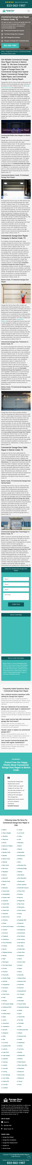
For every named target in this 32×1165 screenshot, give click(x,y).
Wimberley (21, 1068)
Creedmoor (6, 939)
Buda (4, 885)
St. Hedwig (21, 994)
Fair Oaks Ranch (7, 965)
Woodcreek (21, 1075)
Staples (20, 997)
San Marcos (21, 943)
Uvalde (20, 1039)
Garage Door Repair (8, 1137)
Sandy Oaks (21, 949)
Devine (4, 949)
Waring (20, 1052)
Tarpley (20, 1010)
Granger (5, 991)
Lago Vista (6, 1052)
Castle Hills (6, 904)
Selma (20, 972)
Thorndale (21, 1023)
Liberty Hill (6, 1081)
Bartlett (5, 856)
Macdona (20, 843)
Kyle (4, 1039)
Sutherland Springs (23, 1007)
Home (3, 51)
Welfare (20, 1059)
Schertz (20, 965)
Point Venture (22, 910)
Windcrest (21, 1072)
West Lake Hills (22, 1065)
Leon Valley (6, 1078)
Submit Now (16, 604)
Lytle (19, 839)
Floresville (6, 975)
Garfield (5, 981)
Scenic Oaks (21, 962)
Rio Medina (21, 926)
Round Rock (21, 933)
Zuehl (19, 1084)
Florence (5, 972)
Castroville (6, 907)
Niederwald (21, 881)
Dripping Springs (7, 952)
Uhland (20, 1033)
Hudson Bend (6, 1014)
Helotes (5, 1001)
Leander (5, 1065)
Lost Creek (21, 833)
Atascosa (5, 839)
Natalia (20, 872)
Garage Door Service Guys (20, 1154)
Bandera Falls (6, 852)
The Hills (20, 1020)
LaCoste (5, 1049)
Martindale (21, 852)
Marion (20, 849)
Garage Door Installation (9, 1140)
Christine (5, 920)
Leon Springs (6, 1075)
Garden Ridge (6, 978)
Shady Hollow (22, 978)
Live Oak (5, 1084)
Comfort (5, 930)
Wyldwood (21, 1078)
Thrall (19, 1026)
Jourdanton (6, 1026)
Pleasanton (21, 907)
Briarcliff (5, 878)
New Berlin (21, 875)
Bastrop (5, 862)
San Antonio (21, 936)
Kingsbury (5, 1033)
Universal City (22, 1036)
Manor (20, 846)
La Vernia (5, 1043)
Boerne (5, 875)
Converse (5, 933)
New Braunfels (22, 878)
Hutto (4, 1017)
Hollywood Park (7, 1007)
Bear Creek (6, 865)
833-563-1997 (16, 5)
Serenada (20, 975)
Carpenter (5, 901)
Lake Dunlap (6, 1055)
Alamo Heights (7, 833)
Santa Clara (21, 952)
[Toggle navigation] (29, 11)
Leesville (5, 1068)
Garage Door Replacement (10, 1143)
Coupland (5, 936)
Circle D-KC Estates (8, 926)
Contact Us (6, 1145)
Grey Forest (6, 994)
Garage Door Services (12, 51)
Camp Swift (6, 891)
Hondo (4, 1010)
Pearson (20, 897)
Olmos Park (21, 891)
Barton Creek (6, 859)
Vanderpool (21, 1043)
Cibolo (4, 923)
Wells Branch (22, 1062)
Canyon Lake (6, 897)
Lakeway (5, 1062)
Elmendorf (5, 962)
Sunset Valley (22, 1004)
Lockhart (5, 1088)
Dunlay (4, 955)
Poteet (20, 914)
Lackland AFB (6, 1046)
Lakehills (5, 1059)
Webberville (21, 1055)
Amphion (5, 836)
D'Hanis (5, 946)
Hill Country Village (8, 1004)
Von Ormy (21, 1049)
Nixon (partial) (22, 885)
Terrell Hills (21, 1017)
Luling (20, 836)
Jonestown (6, 1023)
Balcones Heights (8, 846)
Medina (20, 859)
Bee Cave (5, 868)
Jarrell (4, 1020)
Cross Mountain (7, 943)
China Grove (6, 917)
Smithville (21, 985)
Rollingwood (21, 930)
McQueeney (21, 856)
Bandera (5, 849)
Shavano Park (22, 981)
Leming (5, 1072)
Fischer (5, 968)
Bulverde (5, 888)
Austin (4, 843)
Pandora (20, 894)
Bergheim (5, 872)
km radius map (16, 634)
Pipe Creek (21, 904)
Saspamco (21, 955)
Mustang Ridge (22, 868)
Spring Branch (22, 991)
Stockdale (21, 1001)
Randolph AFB (22, 920)
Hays (4, 997)
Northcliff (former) (23, 888)
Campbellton (6, 894)
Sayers (20, 959)
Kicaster (5, 1030)
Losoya (20, 830)
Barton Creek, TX (8, 1129)
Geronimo (5, 988)
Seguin (20, 968)
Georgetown (6, 985)
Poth (19, 917)
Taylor (20, 1014)
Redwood (20, 923)
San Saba (20, 946)
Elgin (4, 959)
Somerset (21, 988)
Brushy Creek (6, 881)
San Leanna (21, 939)
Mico (19, 862)
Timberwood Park (23, 1030)
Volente (20, 1046)
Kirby (4, 1036)
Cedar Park (6, 910)
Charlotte (5, 914)
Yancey (20, 1081)
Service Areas (6, 1148)
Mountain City (22, 865)
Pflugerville (21, 901)
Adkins (5, 830)
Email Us (6, 1122)
